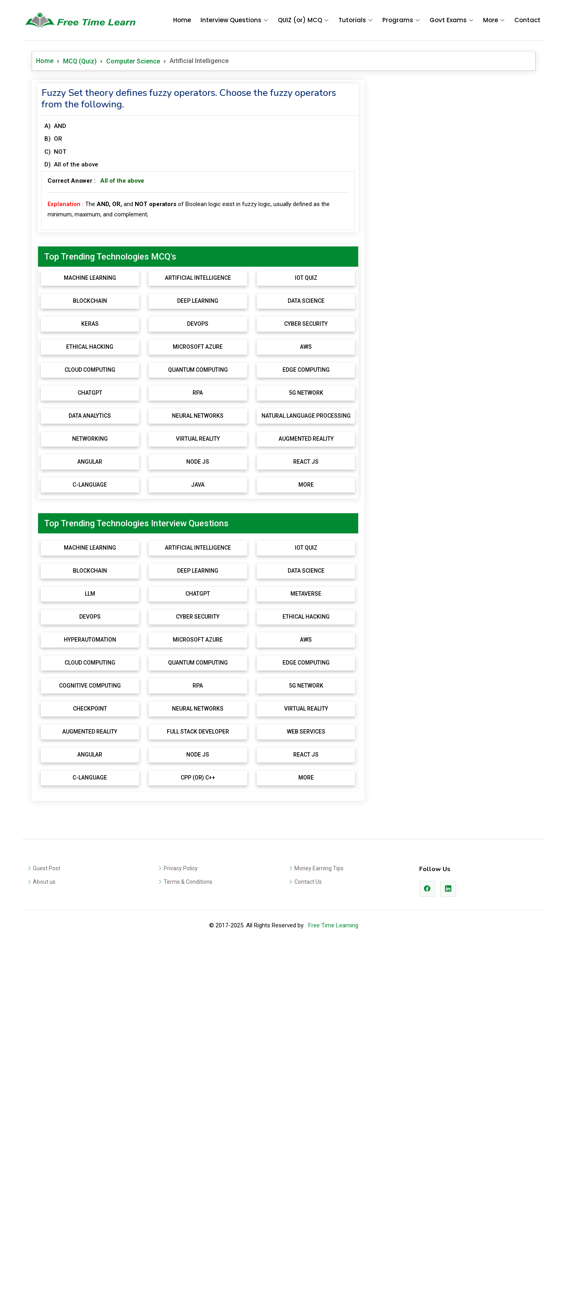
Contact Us (308, 1240)
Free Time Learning (333, 1284)
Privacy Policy (181, 1227)
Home (182, 20)
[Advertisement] (198, 134)
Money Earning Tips (319, 1227)
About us (44, 1240)
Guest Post (46, 1227)
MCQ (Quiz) (80, 61)
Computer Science (133, 61)
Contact (527, 20)
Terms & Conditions (188, 1240)
